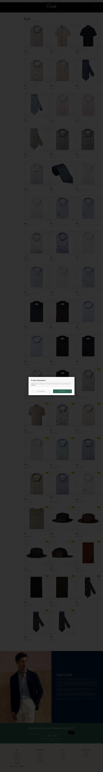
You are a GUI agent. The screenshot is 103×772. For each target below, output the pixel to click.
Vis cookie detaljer (41, 391)
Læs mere (33, 385)
